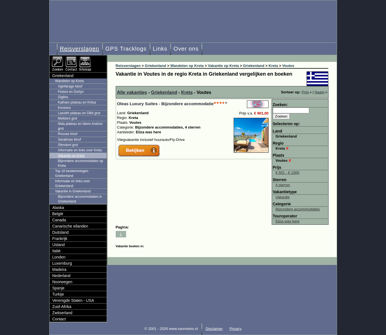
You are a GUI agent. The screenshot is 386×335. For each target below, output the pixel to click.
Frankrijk (60, 238)
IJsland (58, 244)
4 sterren (283, 185)
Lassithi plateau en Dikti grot (79, 113)
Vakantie (283, 197)
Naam (321, 92)
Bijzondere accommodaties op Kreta (80, 163)
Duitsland (60, 232)
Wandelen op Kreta (69, 81)
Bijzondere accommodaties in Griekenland (80, 199)
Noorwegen (62, 282)
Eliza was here (288, 221)
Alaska (58, 207)
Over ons (185, 49)
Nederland (61, 275)
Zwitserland (62, 313)
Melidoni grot (67, 118)
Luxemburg (62, 263)
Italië (56, 251)
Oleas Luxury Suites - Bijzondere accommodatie (165, 104)
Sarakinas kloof (69, 139)
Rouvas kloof (67, 134)
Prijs (307, 92)
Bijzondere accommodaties (298, 209)
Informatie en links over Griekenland (72, 183)
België (57, 214)
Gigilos (63, 97)
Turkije (58, 294)
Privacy (235, 329)
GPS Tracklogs (125, 49)
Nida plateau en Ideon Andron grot (80, 126)
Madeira (59, 269)
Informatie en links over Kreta (80, 150)
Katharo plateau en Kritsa (77, 102)
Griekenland (164, 92)
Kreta (187, 92)
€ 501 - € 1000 (288, 172)
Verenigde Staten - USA (73, 300)
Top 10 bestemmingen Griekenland (71, 173)
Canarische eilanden (70, 226)
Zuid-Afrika (62, 306)
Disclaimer (214, 329)
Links (160, 49)
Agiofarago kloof (70, 86)
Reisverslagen (79, 49)
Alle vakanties (132, 92)
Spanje (58, 288)
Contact (59, 319)
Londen (59, 257)
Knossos (64, 108)
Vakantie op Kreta (71, 156)
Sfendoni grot (68, 145)
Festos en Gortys (71, 92)
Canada (59, 220)
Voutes (283, 160)
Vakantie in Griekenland (73, 191)
